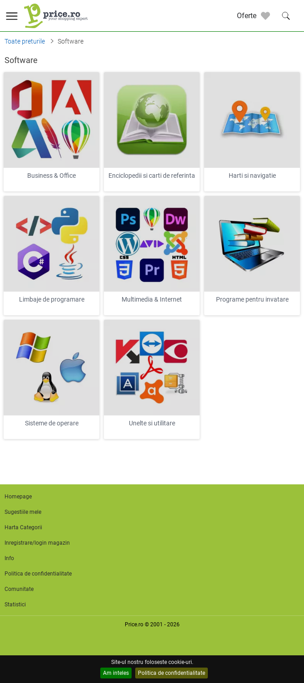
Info (9, 558)
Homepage (18, 496)
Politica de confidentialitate (171, 673)
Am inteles (116, 673)
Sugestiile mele (23, 512)
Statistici (15, 604)
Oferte (246, 15)
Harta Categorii (23, 527)
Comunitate (19, 589)
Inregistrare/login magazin (37, 543)
